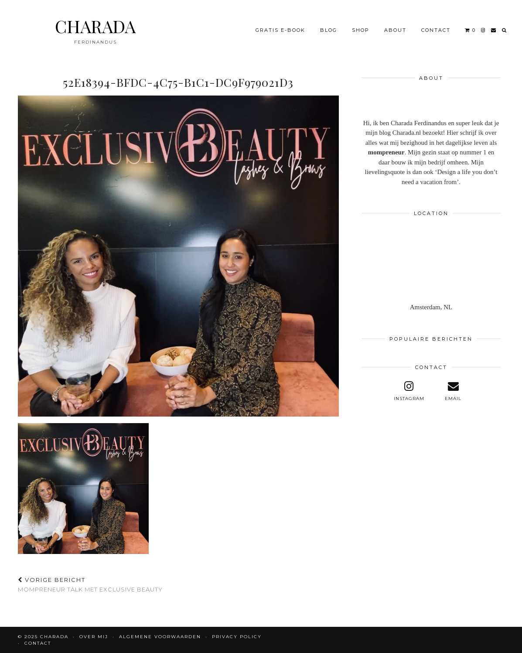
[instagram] (483, 30)
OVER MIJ (93, 636)
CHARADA (95, 26)
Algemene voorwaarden (160, 636)
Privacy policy (237, 636)
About (395, 30)
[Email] (494, 30)
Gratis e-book (280, 30)
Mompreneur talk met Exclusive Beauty (90, 584)
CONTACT (435, 30)
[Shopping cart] (470, 30)
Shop (360, 30)
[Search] (504, 30)
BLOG (328, 30)
